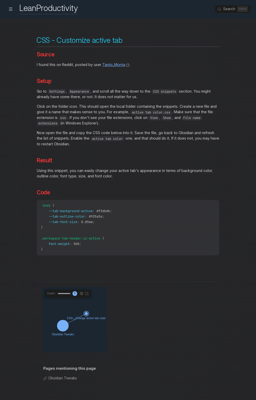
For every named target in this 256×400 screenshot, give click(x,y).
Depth (51, 297)
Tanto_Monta (113, 64)
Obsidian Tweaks (62, 382)
